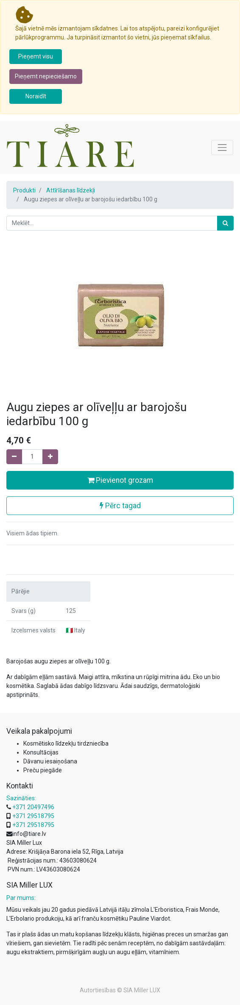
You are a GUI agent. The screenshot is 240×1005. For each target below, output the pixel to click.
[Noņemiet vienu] (14, 456)
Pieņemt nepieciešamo (46, 76)
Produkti (24, 190)
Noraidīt (35, 96)
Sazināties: (21, 798)
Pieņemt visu (35, 56)
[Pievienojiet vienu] (50, 456)
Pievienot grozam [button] (120, 480)
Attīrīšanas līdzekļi (70, 190)
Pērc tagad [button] (120, 505)
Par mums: (21, 897)
